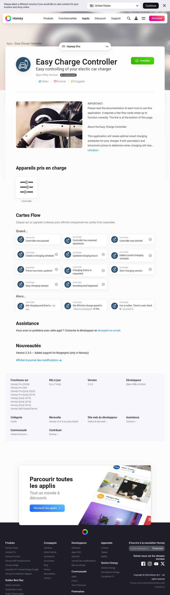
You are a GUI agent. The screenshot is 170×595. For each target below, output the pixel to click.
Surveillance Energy (110, 572)
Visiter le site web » (97, 421)
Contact (47, 578)
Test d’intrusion (79, 585)
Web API (76, 556)
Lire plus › (93, 150)
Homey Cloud (11, 548)
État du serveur (78, 565)
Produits (48, 19)
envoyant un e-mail (109, 330)
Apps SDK (76, 552)
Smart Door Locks (13, 589)
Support (116, 19)
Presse (47, 569)
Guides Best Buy (14, 580)
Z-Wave (104, 548)
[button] (113, 6)
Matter (104, 556)
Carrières (48, 548)
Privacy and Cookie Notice (142, 583)
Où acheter (49, 561)
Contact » (131, 421)
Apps (10, 43)
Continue (151, 5)
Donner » (53, 434)
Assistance (49, 556)
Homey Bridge (11, 565)
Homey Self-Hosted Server (17, 561)
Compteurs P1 (107, 576)
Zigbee (104, 552)
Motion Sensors (12, 585)
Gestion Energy (108, 568)
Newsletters (49, 574)
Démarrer (76, 548)
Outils (14, 421)
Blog (46, 565)
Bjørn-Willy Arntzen (136, 384)
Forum (75, 581)
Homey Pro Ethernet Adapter (18, 574)
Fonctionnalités (68, 19)
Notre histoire (50, 552)
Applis (85, 19)
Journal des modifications (84, 561)
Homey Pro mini (12, 556)
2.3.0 (90, 384)
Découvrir (100, 19)
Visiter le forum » (19, 434)
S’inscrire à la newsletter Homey (147, 542)
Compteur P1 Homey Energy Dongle (22, 569)
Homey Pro (10, 552)
